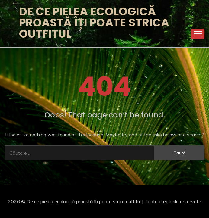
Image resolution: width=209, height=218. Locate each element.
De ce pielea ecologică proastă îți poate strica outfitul (94, 23)
